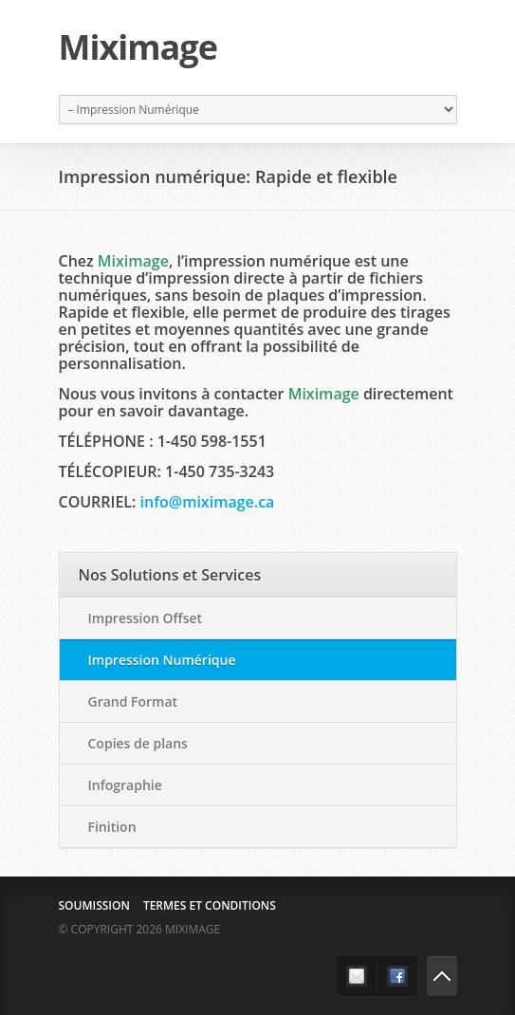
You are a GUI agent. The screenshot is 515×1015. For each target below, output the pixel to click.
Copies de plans (138, 743)
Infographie (125, 785)
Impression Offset (145, 618)
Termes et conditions (209, 905)
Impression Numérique (162, 660)
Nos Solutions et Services (170, 574)
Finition (112, 827)
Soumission (94, 905)
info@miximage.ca (207, 501)
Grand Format (133, 701)
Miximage (138, 47)
